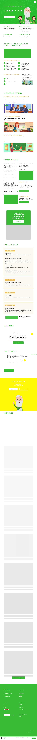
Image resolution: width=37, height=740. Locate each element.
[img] (5, 334)
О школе (20, 691)
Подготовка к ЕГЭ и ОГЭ (8, 693)
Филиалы (20, 697)
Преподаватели (21, 693)
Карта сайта (21, 709)
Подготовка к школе (7, 696)
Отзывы (20, 694)
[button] (9, 17)
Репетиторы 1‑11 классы (8, 694)
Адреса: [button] (20, 716)
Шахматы (5, 697)
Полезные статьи (7, 704)
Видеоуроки (6, 702)
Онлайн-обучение (7, 691)
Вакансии (20, 696)
